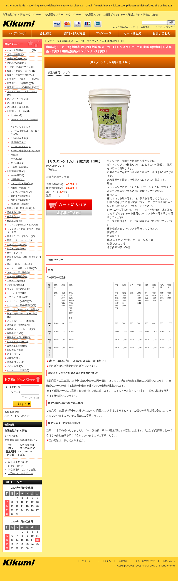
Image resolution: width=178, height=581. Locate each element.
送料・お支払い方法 (145, 561)
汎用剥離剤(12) (18, 179)
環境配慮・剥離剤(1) (21, 204)
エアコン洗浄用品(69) (17, 297)
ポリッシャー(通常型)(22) (19, 301)
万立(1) (14, 154)
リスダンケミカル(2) (21, 146)
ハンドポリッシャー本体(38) (20, 321)
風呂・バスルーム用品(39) (19, 264)
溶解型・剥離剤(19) (20, 187)
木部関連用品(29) (15, 285)
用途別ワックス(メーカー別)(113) (23, 79)
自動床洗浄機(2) (15, 350)
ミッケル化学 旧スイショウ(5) (25, 150)
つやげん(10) (17, 159)
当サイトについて (18, 462)
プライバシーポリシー (20, 473)
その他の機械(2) (15, 366)
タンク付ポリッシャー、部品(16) (23, 309)
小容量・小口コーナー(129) (20, 67)
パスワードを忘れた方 (16, 415)
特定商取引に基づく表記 (22, 469)
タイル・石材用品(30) (17, 276)
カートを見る (104, 561)
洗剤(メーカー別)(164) (18, 99)
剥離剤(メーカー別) (73, 41)
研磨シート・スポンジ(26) (19, 240)
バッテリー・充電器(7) (18, 370)
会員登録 (145, 27)
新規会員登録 (11, 412)
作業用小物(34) (14, 220)
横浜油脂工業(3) (18, 142)
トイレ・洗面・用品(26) (18, 272)
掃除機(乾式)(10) (15, 333)
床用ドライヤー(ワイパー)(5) (21, 236)
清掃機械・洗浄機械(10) (18, 325)
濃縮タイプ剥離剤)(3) (21, 196)
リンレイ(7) (16, 115)
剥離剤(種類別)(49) (16, 171)
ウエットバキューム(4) (18, 341)
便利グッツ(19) (14, 252)
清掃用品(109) (14, 212)
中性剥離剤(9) (17, 175)
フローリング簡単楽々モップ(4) (22, 225)
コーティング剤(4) (16, 280)
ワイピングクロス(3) (17, 244)
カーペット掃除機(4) (17, 345)
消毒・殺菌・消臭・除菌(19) (20, 208)
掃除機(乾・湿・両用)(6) (19, 337)
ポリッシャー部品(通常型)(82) (21, 305)
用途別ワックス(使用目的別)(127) (23, 87)
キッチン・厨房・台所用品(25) (22, 268)
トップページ (51, 41)
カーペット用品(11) (16, 293)
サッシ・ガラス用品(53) (18, 289)
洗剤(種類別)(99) (15, 103)
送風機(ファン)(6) (15, 362)
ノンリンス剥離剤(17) (21, 192)
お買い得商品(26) (15, 54)
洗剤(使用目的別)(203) (18, 107)
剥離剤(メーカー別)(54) (18, 111)
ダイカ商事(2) (17, 163)
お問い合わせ (15, 465)
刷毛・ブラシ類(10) (16, 248)
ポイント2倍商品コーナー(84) (21, 50)
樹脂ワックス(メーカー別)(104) (22, 71)
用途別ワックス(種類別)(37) (20, 83)
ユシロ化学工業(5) (19, 138)
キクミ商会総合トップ (124, 27)
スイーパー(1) (14, 354)
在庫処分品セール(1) (17, 58)
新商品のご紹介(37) (16, 62)
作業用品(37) (13, 216)
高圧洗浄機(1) (14, 358)
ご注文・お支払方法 (165, 27)
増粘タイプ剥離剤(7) (21, 200)
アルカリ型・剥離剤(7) (22, 183)
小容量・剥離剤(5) (19, 167)
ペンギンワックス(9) (21, 127)
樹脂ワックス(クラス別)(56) (20, 75)
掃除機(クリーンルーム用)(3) (21, 329)
